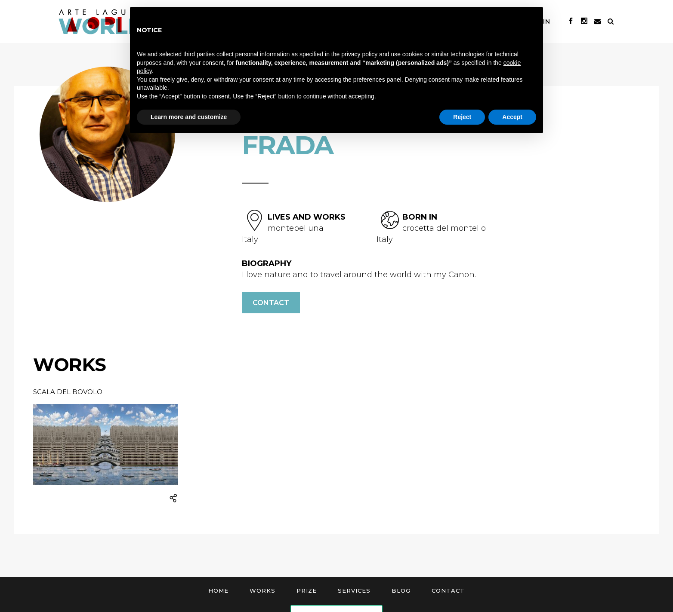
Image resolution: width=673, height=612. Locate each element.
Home (218, 590)
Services (354, 590)
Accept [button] (512, 116)
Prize (306, 590)
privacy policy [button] (359, 54)
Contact (271, 303)
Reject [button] (462, 116)
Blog (401, 590)
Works (262, 590)
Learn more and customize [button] (189, 116)
